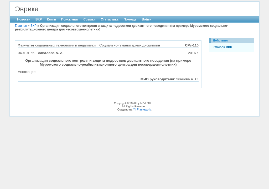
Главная (21, 26)
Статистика (109, 19)
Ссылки (89, 19)
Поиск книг (69, 19)
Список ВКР (223, 47)
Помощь (129, 19)
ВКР (38, 19)
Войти (146, 19)
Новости (23, 19)
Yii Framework (142, 109)
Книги (51, 19)
